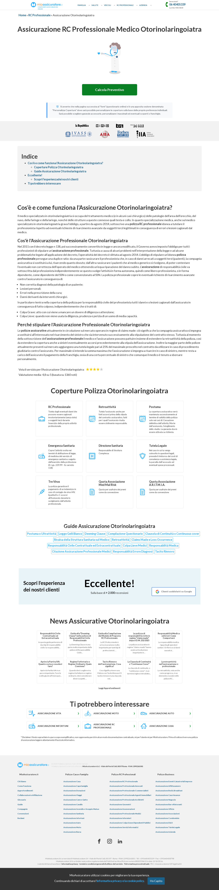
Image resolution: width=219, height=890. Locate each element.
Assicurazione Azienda (165, 832)
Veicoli (107, 5)
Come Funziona (24, 786)
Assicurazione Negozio (166, 800)
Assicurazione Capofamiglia (75, 786)
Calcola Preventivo (109, 90)
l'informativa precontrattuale (136, 864)
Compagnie (22, 809)
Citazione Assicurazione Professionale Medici (81, 552)
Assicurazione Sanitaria (73, 814)
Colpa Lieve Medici (135, 546)
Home (22, 15)
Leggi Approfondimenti (109, 689)
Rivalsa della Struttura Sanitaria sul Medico (81, 540)
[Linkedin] (120, 842)
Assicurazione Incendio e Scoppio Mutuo (81, 809)
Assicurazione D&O (164, 823)
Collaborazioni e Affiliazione (29, 796)
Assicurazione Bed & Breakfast (169, 791)
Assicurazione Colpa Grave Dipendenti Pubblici (130, 823)
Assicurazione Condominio (167, 819)
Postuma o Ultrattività (41, 534)
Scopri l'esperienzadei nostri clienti (56, 180)
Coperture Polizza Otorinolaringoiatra (58, 168)
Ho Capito (156, 881)
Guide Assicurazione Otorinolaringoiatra (60, 172)
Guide (20, 805)
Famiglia (82, 5)
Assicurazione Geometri (120, 805)
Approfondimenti (25, 791)
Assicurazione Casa (71, 782)
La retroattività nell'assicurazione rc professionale (168, 664)
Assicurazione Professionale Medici (125, 814)
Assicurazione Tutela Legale (168, 828)
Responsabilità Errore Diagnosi (133, 552)
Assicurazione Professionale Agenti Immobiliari (130, 796)
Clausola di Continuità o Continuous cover (172, 534)
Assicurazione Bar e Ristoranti (169, 805)
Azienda (143, 5)
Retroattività (120, 540)
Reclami (20, 819)
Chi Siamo (21, 782)
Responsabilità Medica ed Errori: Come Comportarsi (169, 636)
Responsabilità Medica (163, 546)
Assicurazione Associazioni (167, 814)
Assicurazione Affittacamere (168, 786)
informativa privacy (70, 864)
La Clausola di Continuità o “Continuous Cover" (139, 663)
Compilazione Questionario (125, 534)
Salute (95, 5)
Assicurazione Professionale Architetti (127, 800)
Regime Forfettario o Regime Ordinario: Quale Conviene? (80, 664)
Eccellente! (35, 176)
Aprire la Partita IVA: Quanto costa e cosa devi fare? (50, 664)
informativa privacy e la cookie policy (120, 881)
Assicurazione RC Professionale (124, 782)
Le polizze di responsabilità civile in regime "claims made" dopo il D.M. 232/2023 (139, 637)
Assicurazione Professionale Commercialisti (129, 791)
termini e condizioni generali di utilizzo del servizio (101, 864)
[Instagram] (109, 842)
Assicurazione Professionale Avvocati (126, 786)
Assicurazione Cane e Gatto (75, 800)
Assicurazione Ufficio (165, 809)
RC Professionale (125, 5)
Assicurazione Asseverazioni (122, 809)
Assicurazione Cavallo (73, 805)
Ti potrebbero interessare (44, 184)
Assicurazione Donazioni (74, 791)
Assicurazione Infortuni (73, 819)
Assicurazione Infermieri (120, 819)
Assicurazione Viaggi (72, 796)
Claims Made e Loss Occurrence (152, 540)
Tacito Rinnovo (164, 552)
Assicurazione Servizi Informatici (124, 828)
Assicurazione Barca (72, 832)
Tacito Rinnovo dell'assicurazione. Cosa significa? (109, 664)
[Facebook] (99, 842)
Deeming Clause (95, 534)
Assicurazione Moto (72, 828)
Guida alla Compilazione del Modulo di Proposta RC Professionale (109, 636)
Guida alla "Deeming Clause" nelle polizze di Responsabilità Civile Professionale (80, 637)
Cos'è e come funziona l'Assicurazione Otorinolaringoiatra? (65, 163)
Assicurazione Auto (72, 823)
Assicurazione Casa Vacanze (168, 796)
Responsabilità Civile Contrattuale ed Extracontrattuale (84, 546)
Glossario (21, 800)
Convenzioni (23, 814)
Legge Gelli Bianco (70, 534)
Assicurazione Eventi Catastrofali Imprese (174, 782)
